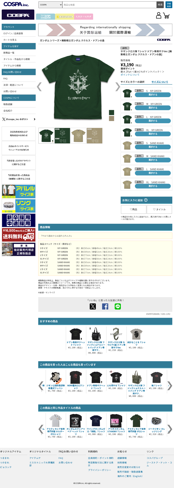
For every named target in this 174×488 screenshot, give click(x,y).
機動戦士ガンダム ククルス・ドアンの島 (83, 40)
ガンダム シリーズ (49, 40)
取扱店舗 (7, 104)
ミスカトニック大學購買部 (42, 464)
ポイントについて (130, 74)
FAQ (5, 78)
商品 (133, 209)
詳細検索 (169, 5)
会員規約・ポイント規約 (101, 458)
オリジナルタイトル (40, 451)
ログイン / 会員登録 (13, 33)
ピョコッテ (6, 467)
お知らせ (122, 451)
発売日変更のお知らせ (129, 467)
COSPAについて (11, 97)
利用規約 (93, 451)
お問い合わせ (10, 91)
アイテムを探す (11, 46)
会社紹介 (7, 110)
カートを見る (10, 39)
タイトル (159, 209)
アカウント (8, 26)
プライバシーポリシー (99, 470)
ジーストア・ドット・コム (159, 464)
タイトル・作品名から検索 (16, 59)
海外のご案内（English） (130, 476)
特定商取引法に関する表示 (101, 464)
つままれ (4, 458)
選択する (153, 94)
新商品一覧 (8, 52)
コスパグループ (155, 458)
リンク (150, 451)
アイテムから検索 (12, 65)
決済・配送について (13, 84)
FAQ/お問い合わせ (12, 72)
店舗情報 (122, 458)
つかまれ (4, 462)
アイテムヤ (35, 458)
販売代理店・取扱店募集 (130, 471)
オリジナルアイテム (10, 451)
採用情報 (122, 462)
